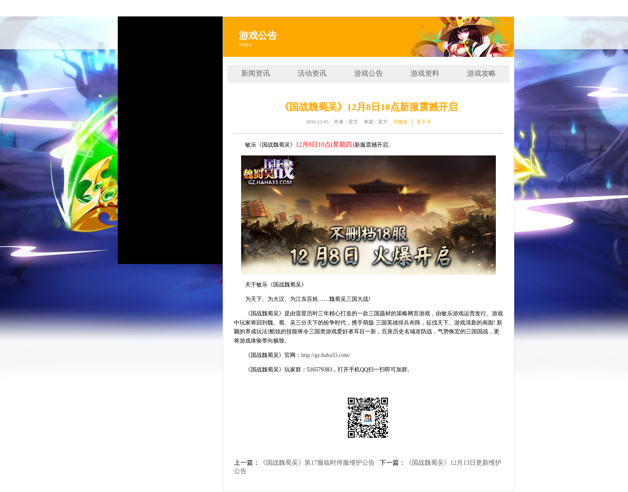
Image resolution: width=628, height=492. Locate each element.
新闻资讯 (255, 73)
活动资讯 (312, 73)
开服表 (400, 122)
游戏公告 (368, 73)
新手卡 (424, 122)
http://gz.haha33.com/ (325, 355)
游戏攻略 (481, 73)
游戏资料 (425, 73)
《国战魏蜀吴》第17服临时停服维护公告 (317, 462)
